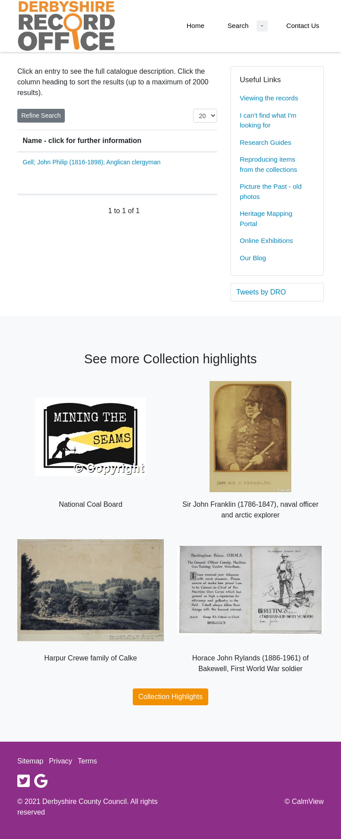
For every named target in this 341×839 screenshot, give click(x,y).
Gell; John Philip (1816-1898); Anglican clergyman (92, 162)
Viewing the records (269, 98)
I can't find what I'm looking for (268, 120)
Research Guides (265, 142)
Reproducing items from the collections (268, 164)
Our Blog (253, 258)
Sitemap (30, 761)
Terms (87, 761)
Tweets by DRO (261, 292)
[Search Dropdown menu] (262, 26)
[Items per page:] (205, 116)
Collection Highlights (171, 696)
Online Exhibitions (266, 240)
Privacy (60, 761)
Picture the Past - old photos (270, 191)
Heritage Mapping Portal (266, 218)
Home (195, 25)
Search (238, 25)
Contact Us (302, 25)
